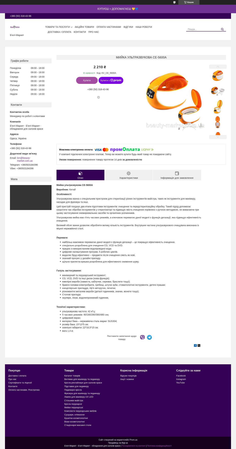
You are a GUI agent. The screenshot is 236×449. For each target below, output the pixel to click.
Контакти (80, 32)
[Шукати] (222, 29)
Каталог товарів (72, 375)
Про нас (93, 32)
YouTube (180, 382)
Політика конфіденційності (159, 446)
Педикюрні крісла (73, 390)
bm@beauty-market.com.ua (25, 159)
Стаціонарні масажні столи (77, 425)
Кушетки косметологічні (76, 418)
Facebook (181, 375)
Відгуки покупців (128, 375)
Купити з (111, 80)
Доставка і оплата (59, 32)
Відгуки (128, 27)
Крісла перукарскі (73, 404)
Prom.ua (133, 440)
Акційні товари (84, 27)
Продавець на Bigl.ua (118, 443)
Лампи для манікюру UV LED (78, 397)
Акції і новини (127, 379)
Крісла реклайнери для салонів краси (83, 382)
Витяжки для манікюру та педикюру (82, 379)
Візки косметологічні (74, 421)
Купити (87, 80)
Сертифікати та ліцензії (20, 382)
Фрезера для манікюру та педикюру (82, 393)
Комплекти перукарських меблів (80, 411)
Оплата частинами (109, 27)
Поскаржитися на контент (133, 446)
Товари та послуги (57, 27)
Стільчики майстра (73, 400)
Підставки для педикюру (76, 386)
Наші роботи (144, 27)
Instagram (181, 379)
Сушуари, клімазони (74, 414)
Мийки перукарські (73, 407)
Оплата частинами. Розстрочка (23, 390)
